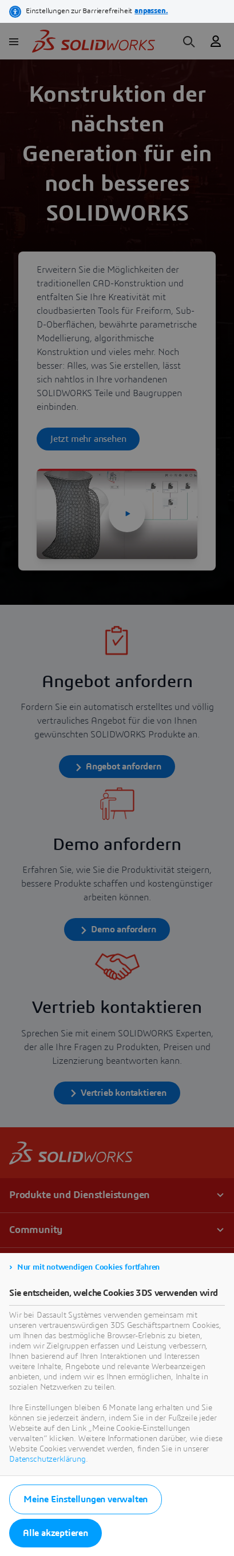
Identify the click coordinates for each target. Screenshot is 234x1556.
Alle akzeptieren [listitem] (55, 1533)
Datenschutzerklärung (47, 1459)
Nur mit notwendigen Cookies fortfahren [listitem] (88, 1267)
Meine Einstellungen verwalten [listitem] (85, 1499)
